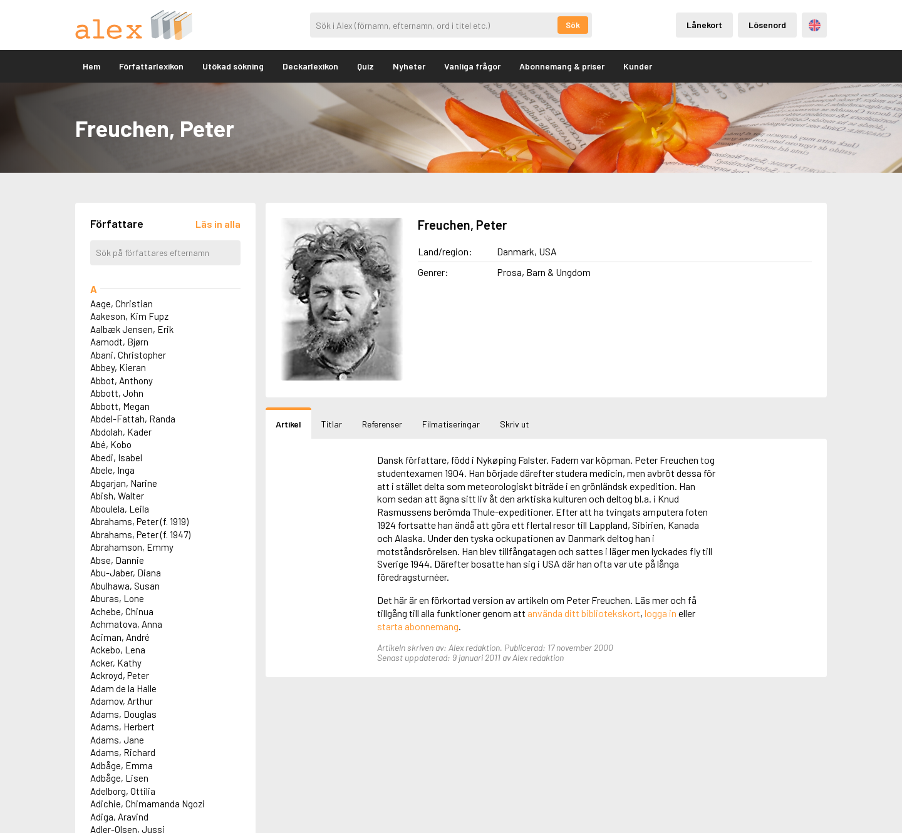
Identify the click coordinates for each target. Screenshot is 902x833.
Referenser (382, 424)
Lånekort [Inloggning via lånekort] (704, 24)
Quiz (365, 66)
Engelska (815, 25)
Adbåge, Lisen (119, 778)
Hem (91, 66)
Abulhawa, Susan (125, 585)
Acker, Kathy (116, 662)
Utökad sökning (233, 66)
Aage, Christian (121, 303)
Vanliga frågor (472, 66)
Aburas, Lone (117, 598)
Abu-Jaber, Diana (125, 572)
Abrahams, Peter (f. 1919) (139, 521)
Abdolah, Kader (121, 431)
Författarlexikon (151, 66)
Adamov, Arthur (121, 701)
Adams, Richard (122, 752)
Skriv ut (514, 424)
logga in (660, 613)
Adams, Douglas (123, 714)
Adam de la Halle (123, 688)
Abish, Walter (117, 495)
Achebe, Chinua (121, 611)
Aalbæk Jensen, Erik (132, 329)
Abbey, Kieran (118, 367)
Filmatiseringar (451, 424)
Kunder (637, 66)
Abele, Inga (112, 470)
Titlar (331, 424)
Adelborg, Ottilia (122, 791)
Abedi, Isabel (116, 457)
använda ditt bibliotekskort (583, 613)
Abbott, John (116, 393)
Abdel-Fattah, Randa (132, 418)
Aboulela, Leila (119, 508)
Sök (573, 25)
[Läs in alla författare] (218, 224)
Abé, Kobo (111, 444)
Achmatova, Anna (126, 624)
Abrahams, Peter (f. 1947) (140, 534)
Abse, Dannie (117, 560)
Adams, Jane (117, 739)
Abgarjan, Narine (123, 483)
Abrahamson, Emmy (132, 547)
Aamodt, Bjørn (119, 341)
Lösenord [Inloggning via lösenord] (767, 24)
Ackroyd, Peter (119, 675)
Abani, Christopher (128, 354)
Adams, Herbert (122, 726)
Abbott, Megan (120, 406)
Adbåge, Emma (121, 765)
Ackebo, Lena (117, 649)
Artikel (288, 424)
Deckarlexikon (310, 66)
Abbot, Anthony (121, 380)
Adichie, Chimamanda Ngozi (147, 803)
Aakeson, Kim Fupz (129, 316)
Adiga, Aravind (119, 816)
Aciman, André (120, 637)
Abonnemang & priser (561, 66)
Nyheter (409, 66)
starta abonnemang (418, 626)
